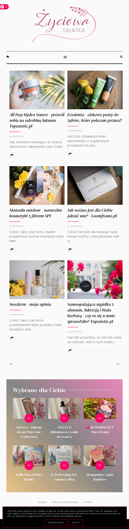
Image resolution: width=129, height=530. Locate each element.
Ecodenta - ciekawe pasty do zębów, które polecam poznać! (94, 117)
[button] (64, 57)
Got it (76, 522)
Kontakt (42, 502)
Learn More (56, 522)
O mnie (88, 502)
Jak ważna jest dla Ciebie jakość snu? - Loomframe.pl (92, 213)
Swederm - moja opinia (30, 304)
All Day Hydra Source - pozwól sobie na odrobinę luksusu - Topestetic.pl (36, 120)
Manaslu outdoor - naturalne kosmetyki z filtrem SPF (35, 213)
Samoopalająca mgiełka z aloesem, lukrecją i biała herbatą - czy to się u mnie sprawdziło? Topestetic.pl (91, 312)
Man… (13, 241)
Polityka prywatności (65, 502)
